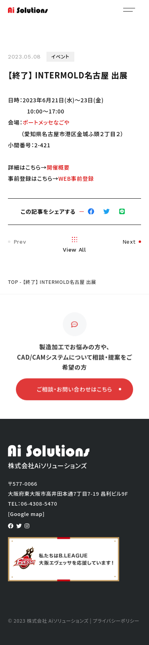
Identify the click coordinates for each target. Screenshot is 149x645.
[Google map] (26, 513)
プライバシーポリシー (116, 620)
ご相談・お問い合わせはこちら (79, 391)
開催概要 (58, 167)
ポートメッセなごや (46, 122)
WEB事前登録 (76, 178)
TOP (13, 281)
